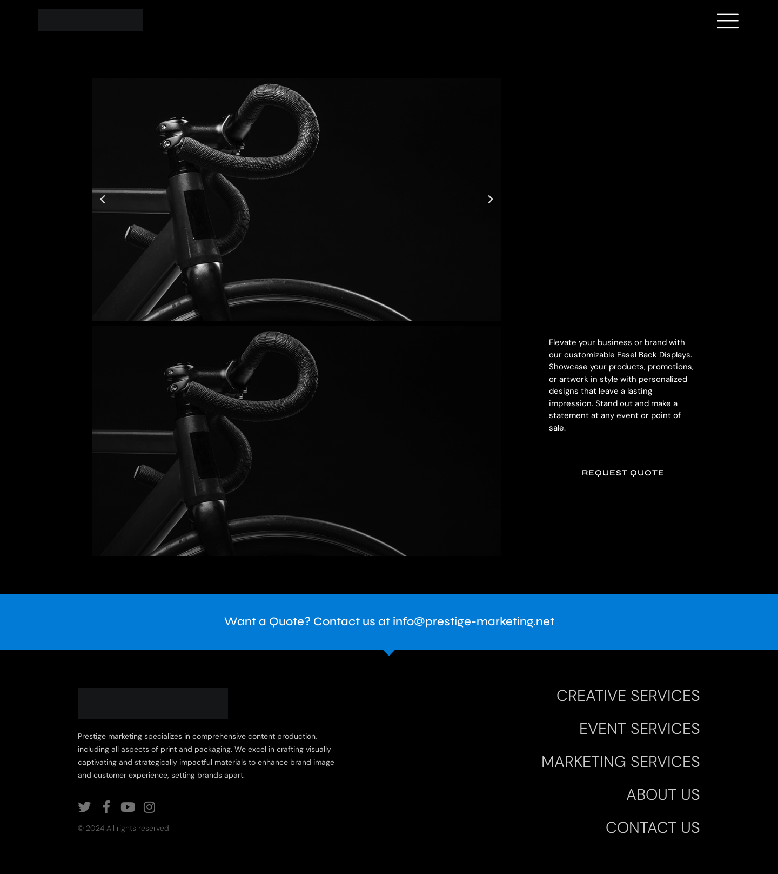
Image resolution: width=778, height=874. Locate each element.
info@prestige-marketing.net (473, 621)
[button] (102, 199)
